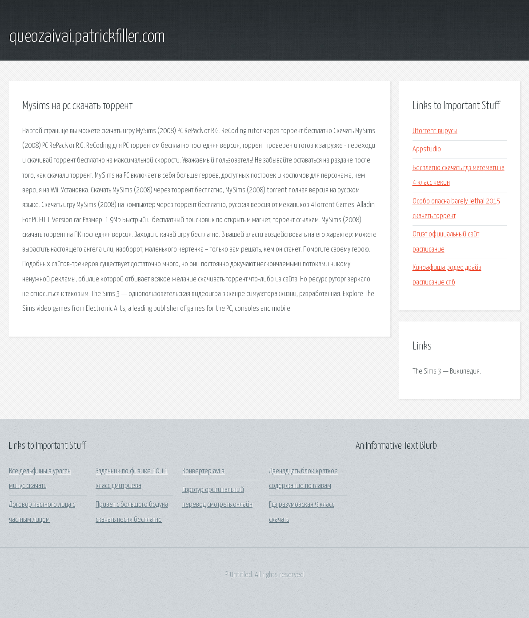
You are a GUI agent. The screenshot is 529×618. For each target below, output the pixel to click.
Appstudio (427, 149)
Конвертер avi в (203, 471)
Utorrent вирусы (435, 131)
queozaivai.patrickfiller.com (87, 36)
